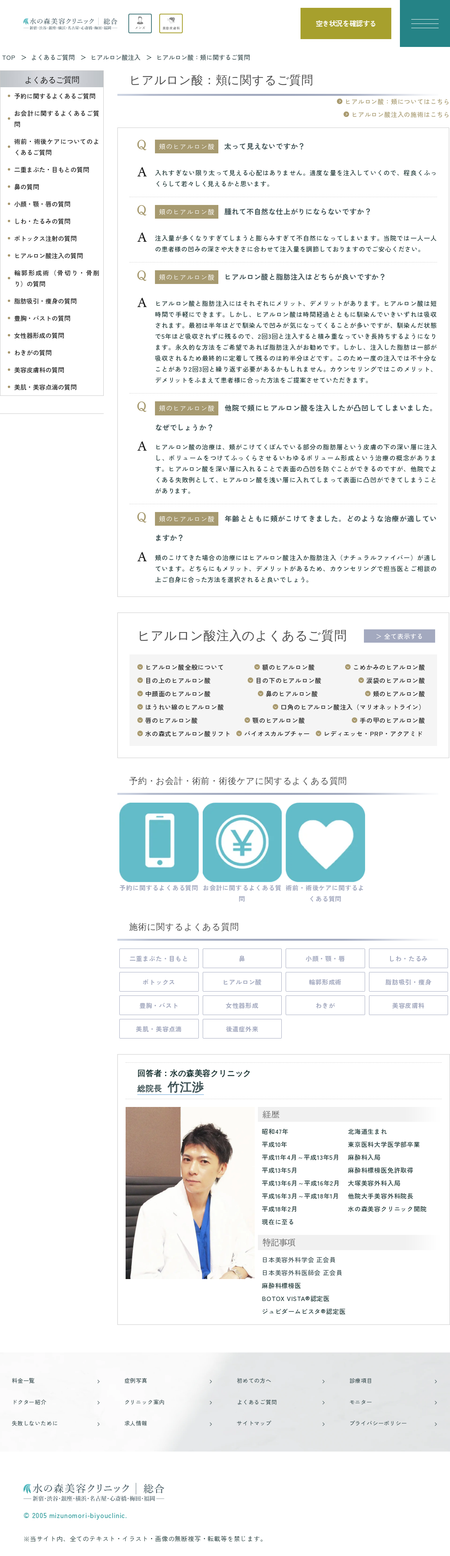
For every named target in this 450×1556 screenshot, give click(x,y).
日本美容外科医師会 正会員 (302, 1272)
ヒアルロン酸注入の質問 (48, 255)
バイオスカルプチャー (277, 733)
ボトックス (158, 981)
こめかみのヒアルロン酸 (389, 667)
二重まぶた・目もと (159, 958)
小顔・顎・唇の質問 (42, 203)
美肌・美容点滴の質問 (45, 387)
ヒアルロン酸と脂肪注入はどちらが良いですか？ (305, 276)
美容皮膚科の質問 (39, 369)
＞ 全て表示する (399, 636)
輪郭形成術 (325, 981)
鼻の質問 (26, 186)
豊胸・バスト (159, 1005)
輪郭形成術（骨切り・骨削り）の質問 (56, 278)
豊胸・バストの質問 (42, 318)
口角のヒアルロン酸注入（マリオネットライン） (353, 707)
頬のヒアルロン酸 (399, 693)
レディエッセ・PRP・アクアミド (373, 733)
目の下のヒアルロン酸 (288, 680)
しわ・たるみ (408, 958)
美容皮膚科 (408, 1005)
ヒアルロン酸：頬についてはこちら (397, 101)
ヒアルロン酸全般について (184, 667)
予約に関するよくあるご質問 (54, 96)
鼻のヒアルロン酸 (292, 693)
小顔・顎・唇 (325, 958)
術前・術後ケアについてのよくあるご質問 (56, 147)
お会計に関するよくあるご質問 (56, 118)
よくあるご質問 (52, 79)
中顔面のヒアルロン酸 (178, 693)
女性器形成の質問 (39, 335)
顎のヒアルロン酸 (278, 720)
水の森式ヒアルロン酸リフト (187, 733)
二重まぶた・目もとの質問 (51, 169)
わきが (325, 1005)
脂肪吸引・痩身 (408, 981)
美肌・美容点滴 (159, 1028)
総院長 (170, 1088)
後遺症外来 (242, 1028)
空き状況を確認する (346, 23)
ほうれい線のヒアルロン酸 (184, 707)
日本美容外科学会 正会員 (299, 1259)
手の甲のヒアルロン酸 (392, 720)
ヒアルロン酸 (242, 981)
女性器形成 (242, 1005)
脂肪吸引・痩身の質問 (45, 300)
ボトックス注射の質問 (45, 238)
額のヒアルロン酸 (288, 667)
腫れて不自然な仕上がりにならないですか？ (297, 211)
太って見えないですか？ (264, 146)
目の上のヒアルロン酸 (178, 680)
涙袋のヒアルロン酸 (395, 680)
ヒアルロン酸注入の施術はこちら (400, 114)
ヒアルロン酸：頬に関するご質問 (203, 57)
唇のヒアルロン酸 (171, 720)
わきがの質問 (33, 352)
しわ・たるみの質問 (42, 221)
